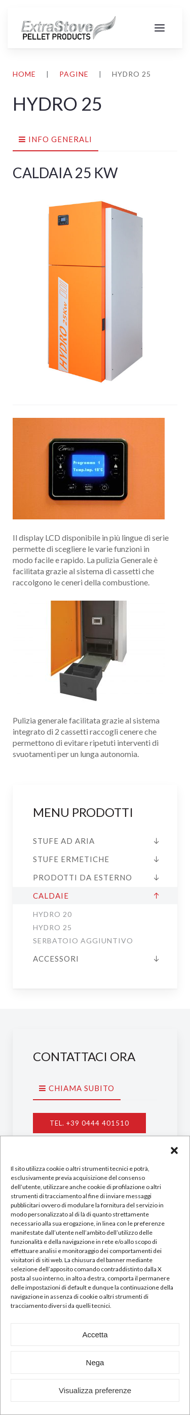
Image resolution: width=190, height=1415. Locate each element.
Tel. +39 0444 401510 (89, 1123)
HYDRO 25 (52, 927)
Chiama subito (82, 1088)
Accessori (56, 958)
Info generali (60, 139)
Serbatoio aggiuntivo (83, 940)
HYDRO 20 (52, 914)
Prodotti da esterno (82, 877)
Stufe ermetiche (71, 859)
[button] (174, 1149)
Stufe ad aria (64, 840)
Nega (95, 1362)
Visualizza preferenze (95, 1390)
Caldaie (51, 895)
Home (24, 74)
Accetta (94, 1334)
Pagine (74, 74)
